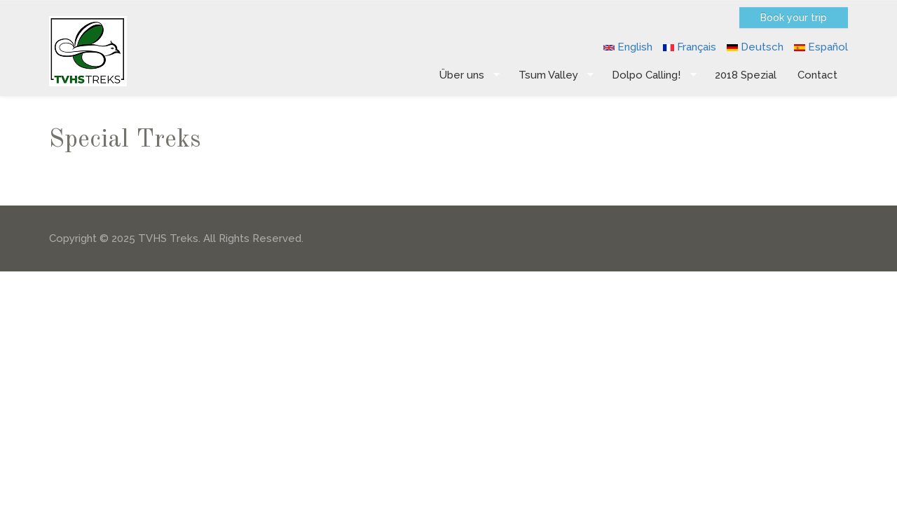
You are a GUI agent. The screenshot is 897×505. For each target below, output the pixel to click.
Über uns (464, 75)
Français (689, 47)
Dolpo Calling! (649, 75)
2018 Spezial (745, 75)
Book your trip (793, 17)
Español (821, 47)
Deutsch (755, 47)
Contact (817, 75)
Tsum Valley (551, 75)
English (627, 47)
